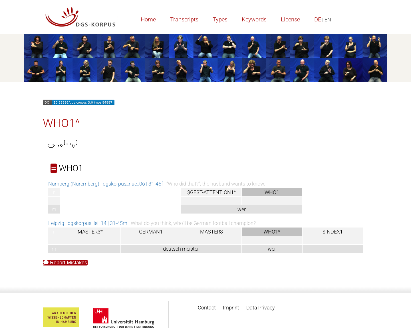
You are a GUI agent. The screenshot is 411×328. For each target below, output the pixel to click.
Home (148, 19)
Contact (207, 308)
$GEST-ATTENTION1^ (211, 192)
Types (220, 19)
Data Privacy (260, 308)
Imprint (231, 308)
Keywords (254, 19)
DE (317, 19)
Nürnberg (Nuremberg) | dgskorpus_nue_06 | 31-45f (105, 184)
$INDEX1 (333, 232)
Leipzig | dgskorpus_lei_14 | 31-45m (87, 223)
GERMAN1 (151, 232)
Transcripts (184, 19)
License (290, 19)
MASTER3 (211, 232)
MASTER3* (90, 232)
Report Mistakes (65, 262)
